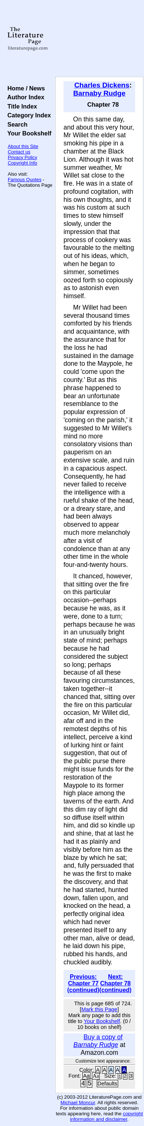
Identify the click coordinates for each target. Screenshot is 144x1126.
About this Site (23, 146)
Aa (86, 1076)
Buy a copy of (98, 1040)
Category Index (27, 115)
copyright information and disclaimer (106, 1116)
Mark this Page (99, 1009)
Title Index (20, 106)
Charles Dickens (101, 85)
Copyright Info (22, 163)
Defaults (107, 1084)
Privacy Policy (22, 157)
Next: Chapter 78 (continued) (115, 983)
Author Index (24, 97)
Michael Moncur (78, 1102)
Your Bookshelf (27, 133)
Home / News (24, 88)
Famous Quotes (24, 179)
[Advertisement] (99, 39)
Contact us (19, 152)
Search (15, 124)
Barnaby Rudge (99, 93)
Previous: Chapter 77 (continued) (83, 983)
